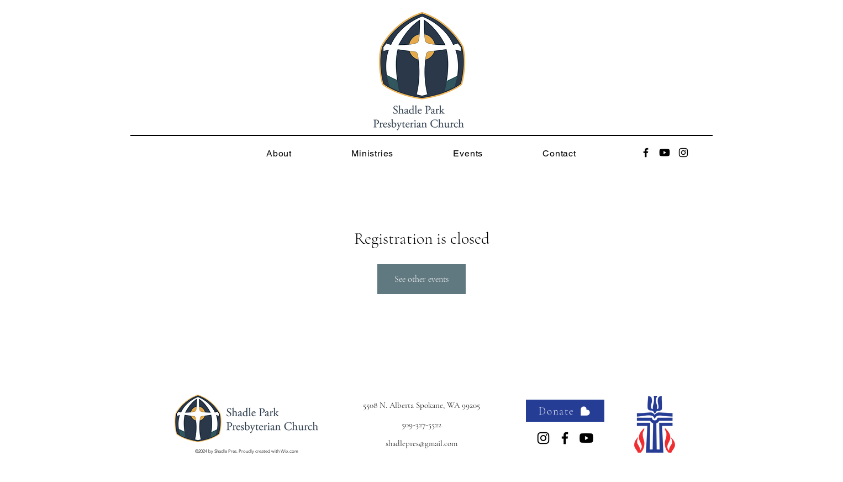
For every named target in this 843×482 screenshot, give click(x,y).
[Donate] (565, 411)
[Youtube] (664, 152)
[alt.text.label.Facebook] (646, 152)
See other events (421, 279)
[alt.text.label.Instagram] (683, 152)
